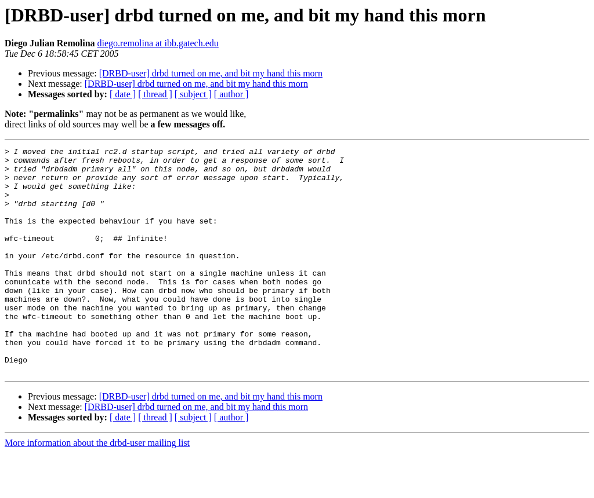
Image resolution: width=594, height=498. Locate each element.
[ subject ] (193, 94)
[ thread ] (155, 94)
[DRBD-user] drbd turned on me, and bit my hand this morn (211, 73)
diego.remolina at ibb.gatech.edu (158, 43)
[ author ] (231, 94)
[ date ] (123, 94)
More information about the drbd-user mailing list (97, 488)
